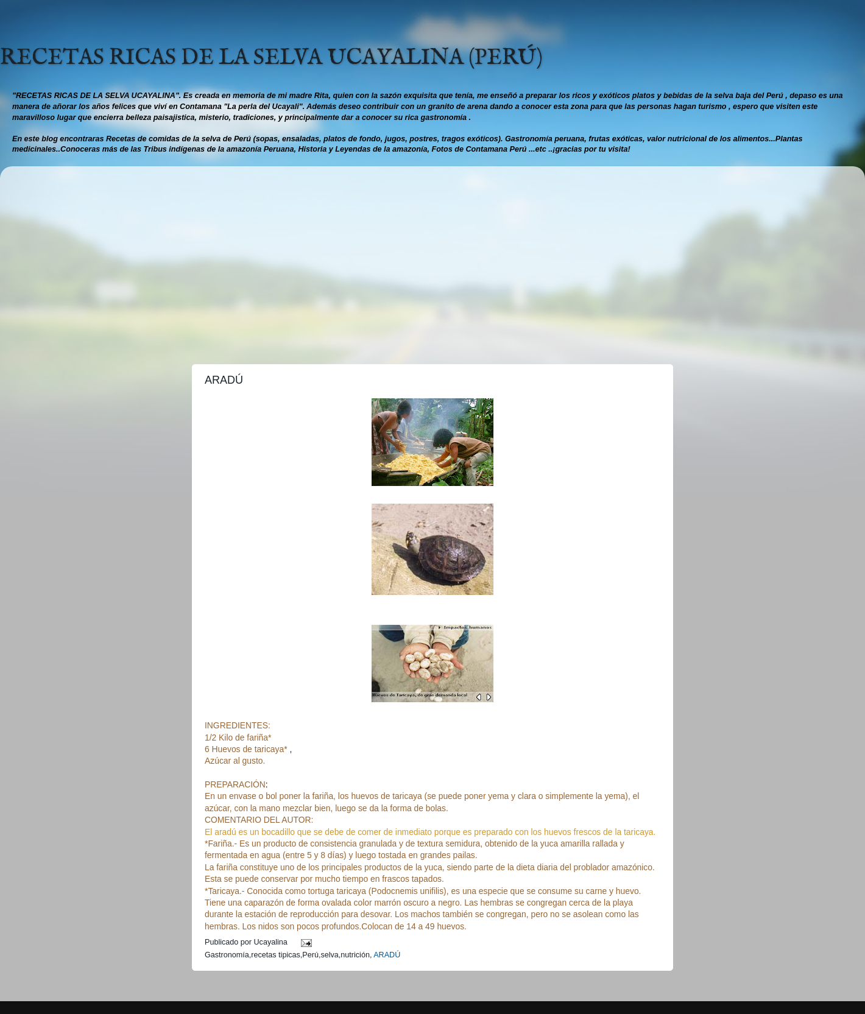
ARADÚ (386, 955)
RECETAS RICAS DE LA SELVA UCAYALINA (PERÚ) (271, 58)
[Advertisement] (432, 260)
